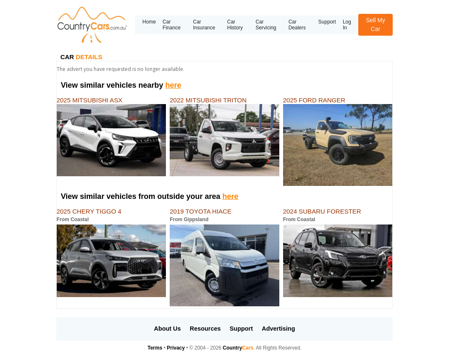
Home (149, 22)
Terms (154, 348)
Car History (235, 25)
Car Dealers (297, 25)
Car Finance (172, 25)
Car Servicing (265, 25)
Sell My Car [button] (375, 24)
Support (327, 22)
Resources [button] (205, 328)
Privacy (176, 348)
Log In (347, 25)
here (173, 85)
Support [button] (241, 328)
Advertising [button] (278, 328)
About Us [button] (167, 328)
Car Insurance (204, 25)
